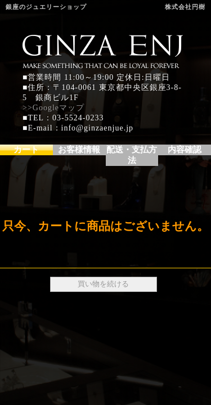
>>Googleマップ (53, 108)
